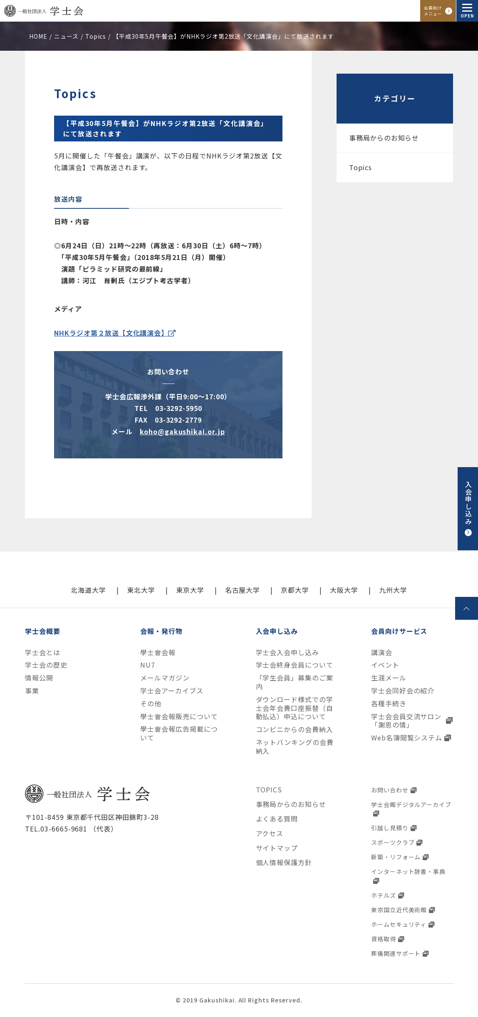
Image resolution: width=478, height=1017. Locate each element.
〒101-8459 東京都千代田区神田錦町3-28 (92, 817)
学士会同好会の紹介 (403, 690)
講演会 (381, 652)
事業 (32, 690)
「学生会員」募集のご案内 (295, 682)
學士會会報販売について (179, 716)
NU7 (147, 665)
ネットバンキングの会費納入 (295, 746)
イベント (385, 665)
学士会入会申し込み (287, 652)
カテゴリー (395, 98)
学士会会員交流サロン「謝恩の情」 (406, 721)
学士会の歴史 (46, 665)
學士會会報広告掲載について (179, 733)
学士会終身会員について (295, 665)
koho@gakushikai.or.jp (182, 431)
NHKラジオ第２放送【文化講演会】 (111, 333)
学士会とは (42, 652)
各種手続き (388, 703)
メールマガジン (165, 677)
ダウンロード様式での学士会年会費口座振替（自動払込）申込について (295, 708)
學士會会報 (158, 652)
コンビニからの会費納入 (295, 729)
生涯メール (388, 677)
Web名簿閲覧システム (407, 737)
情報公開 (39, 677)
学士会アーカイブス (171, 690)
